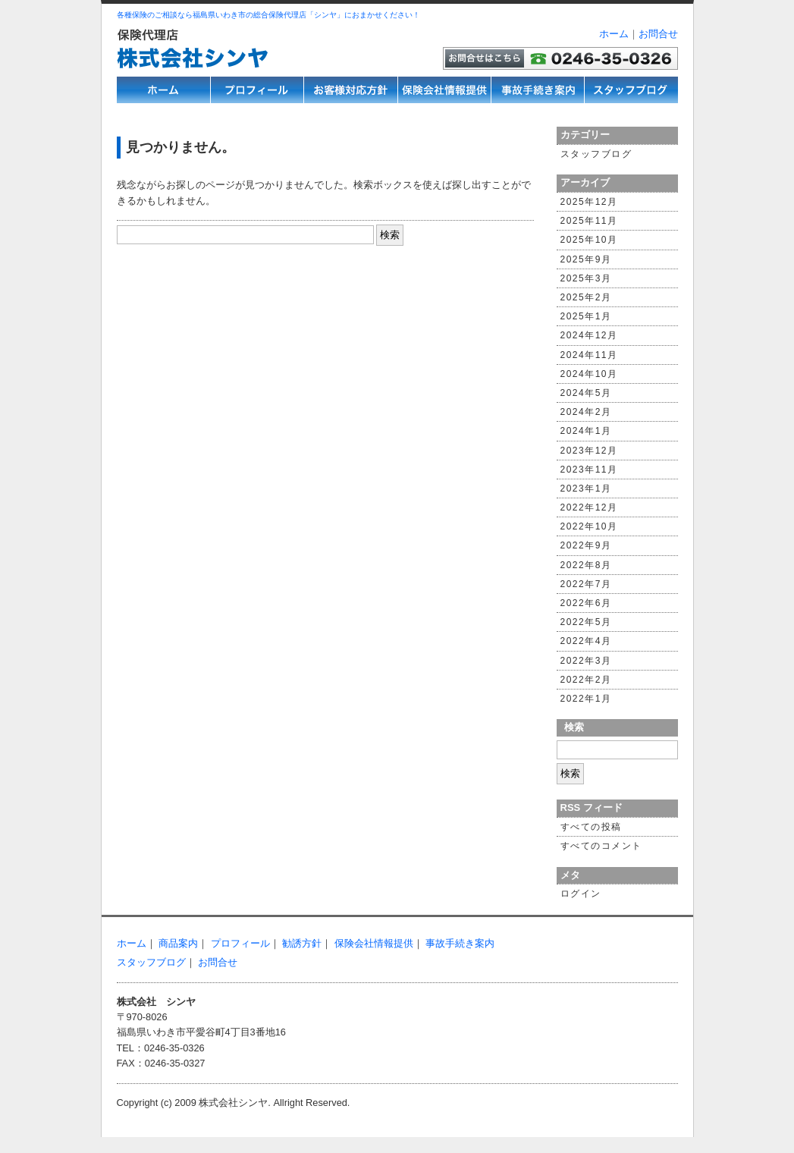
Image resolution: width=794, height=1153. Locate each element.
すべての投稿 (591, 827)
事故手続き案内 (459, 943)
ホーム (614, 33)
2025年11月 (589, 220)
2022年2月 (586, 679)
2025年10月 (589, 239)
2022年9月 (586, 545)
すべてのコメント (601, 845)
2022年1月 (586, 698)
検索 (574, 727)
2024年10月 (589, 374)
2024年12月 (589, 335)
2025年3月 (586, 278)
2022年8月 (586, 565)
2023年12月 (589, 450)
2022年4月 (586, 641)
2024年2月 (586, 412)
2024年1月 (586, 431)
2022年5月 (586, 622)
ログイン (580, 893)
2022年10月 (589, 526)
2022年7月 (586, 584)
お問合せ (658, 33)
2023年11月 (589, 469)
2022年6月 (586, 603)
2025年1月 (586, 316)
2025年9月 (586, 259)
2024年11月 (589, 355)
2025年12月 (589, 201)
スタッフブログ (596, 154)
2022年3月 (586, 660)
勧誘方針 (302, 943)
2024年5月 (586, 393)
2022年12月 (589, 507)
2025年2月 (586, 297)
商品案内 (178, 943)
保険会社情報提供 (373, 943)
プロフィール (240, 943)
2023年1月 (586, 488)
